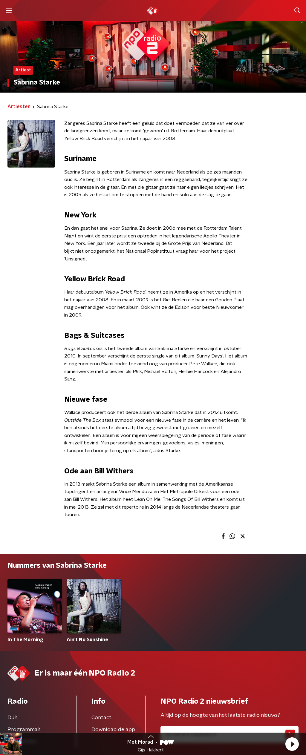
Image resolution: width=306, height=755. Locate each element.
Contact (101, 717)
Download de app (113, 729)
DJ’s (12, 717)
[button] (292, 744)
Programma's (24, 729)
